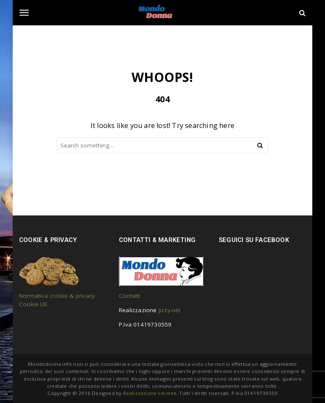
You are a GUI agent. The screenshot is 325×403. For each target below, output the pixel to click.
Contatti (129, 296)
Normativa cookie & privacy (57, 296)
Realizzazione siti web (149, 393)
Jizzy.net (170, 310)
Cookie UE (33, 304)
